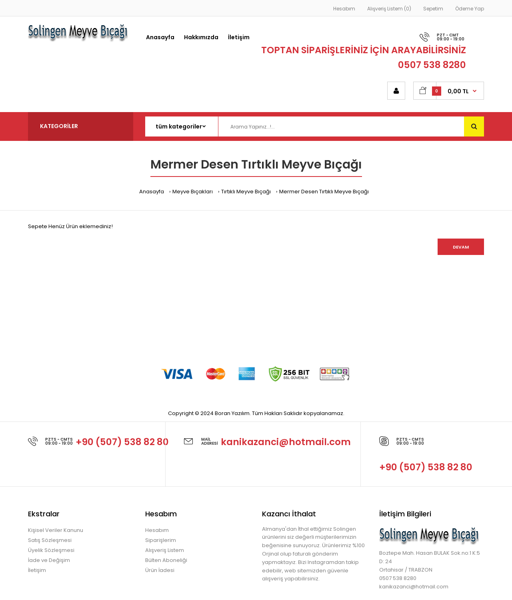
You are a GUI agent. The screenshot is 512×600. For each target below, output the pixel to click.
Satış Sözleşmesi (50, 540)
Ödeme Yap (469, 8)
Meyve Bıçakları (192, 191)
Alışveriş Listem (164, 550)
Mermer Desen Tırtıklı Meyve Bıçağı (324, 191)
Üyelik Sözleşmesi (51, 550)
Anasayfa (151, 191)
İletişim (37, 570)
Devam (461, 247)
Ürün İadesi (159, 570)
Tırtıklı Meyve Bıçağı (246, 191)
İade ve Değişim (49, 560)
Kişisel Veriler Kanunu (55, 530)
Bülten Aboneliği (166, 560)
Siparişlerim (160, 540)
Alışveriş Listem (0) (389, 8)
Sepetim (433, 8)
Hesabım (344, 8)
